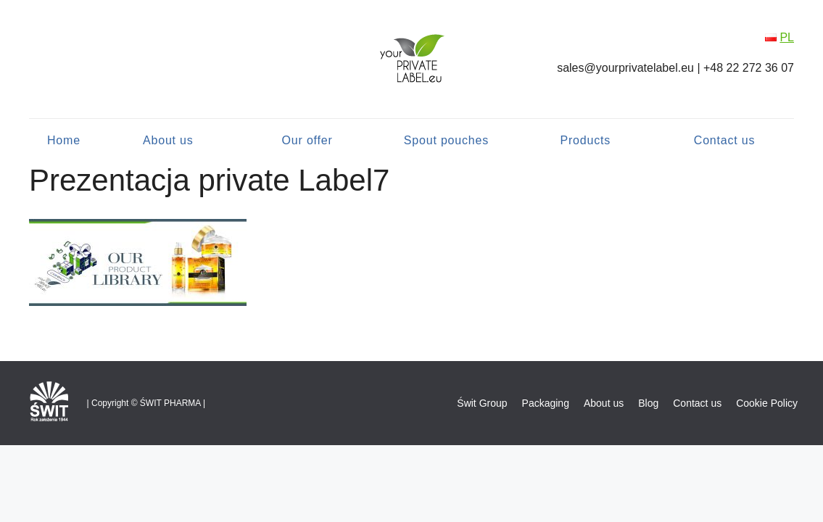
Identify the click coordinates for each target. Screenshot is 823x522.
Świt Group (482, 403)
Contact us (724, 140)
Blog (648, 403)
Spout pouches (446, 140)
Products (585, 140)
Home (63, 140)
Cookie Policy (767, 403)
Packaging (545, 403)
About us (168, 140)
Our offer (307, 140)
